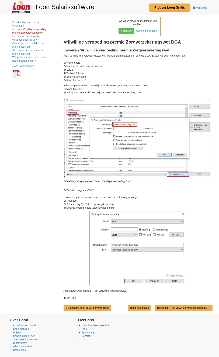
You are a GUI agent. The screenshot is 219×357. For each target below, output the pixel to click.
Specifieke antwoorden (25, 339)
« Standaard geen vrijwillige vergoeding (87, 307)
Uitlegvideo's (20, 343)
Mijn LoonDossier (22, 346)
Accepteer (126, 31)
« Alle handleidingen (23, 66)
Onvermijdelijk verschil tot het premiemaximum (28, 45)
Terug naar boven (139, 307)
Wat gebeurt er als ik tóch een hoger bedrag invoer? (28, 59)
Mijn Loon (200, 7)
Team (85, 328)
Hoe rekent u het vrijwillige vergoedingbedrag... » (183, 307)
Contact (86, 336)
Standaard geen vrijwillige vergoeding (26, 24)
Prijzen (17, 332)
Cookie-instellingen (146, 30)
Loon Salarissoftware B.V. (96, 325)
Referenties (19, 350)
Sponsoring (88, 332)
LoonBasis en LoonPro (25, 325)
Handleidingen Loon (24, 336)
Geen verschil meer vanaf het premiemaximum (28, 52)
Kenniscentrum (21, 328)
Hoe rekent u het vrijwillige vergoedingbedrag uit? (26, 38)
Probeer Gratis (169, 7)
